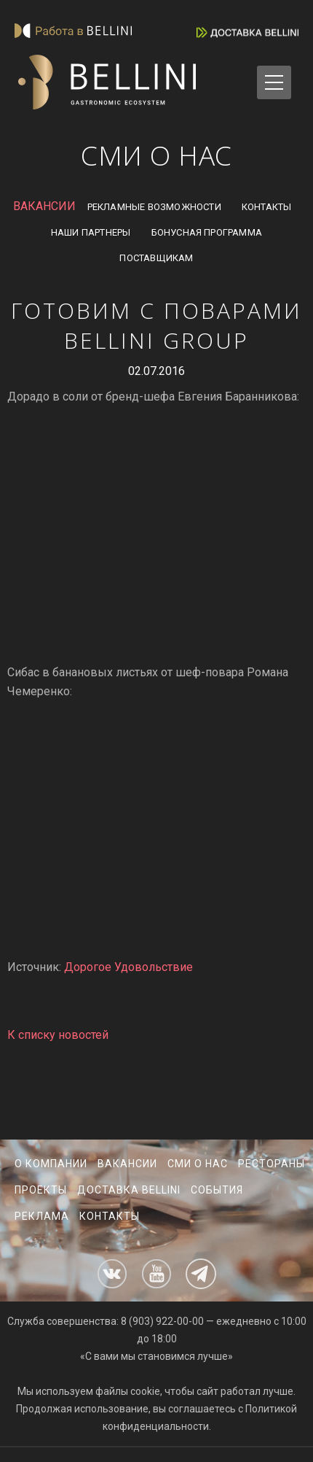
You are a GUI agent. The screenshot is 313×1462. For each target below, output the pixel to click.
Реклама (42, 1216)
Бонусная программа (207, 232)
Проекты (41, 1190)
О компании (51, 1163)
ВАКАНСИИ (44, 206)
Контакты (267, 206)
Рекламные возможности (154, 206)
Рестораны (271, 1163)
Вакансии (127, 1163)
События (217, 1190)
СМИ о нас (197, 1163)
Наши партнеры (91, 232)
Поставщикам (156, 257)
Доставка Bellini (129, 1190)
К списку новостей (57, 1035)
